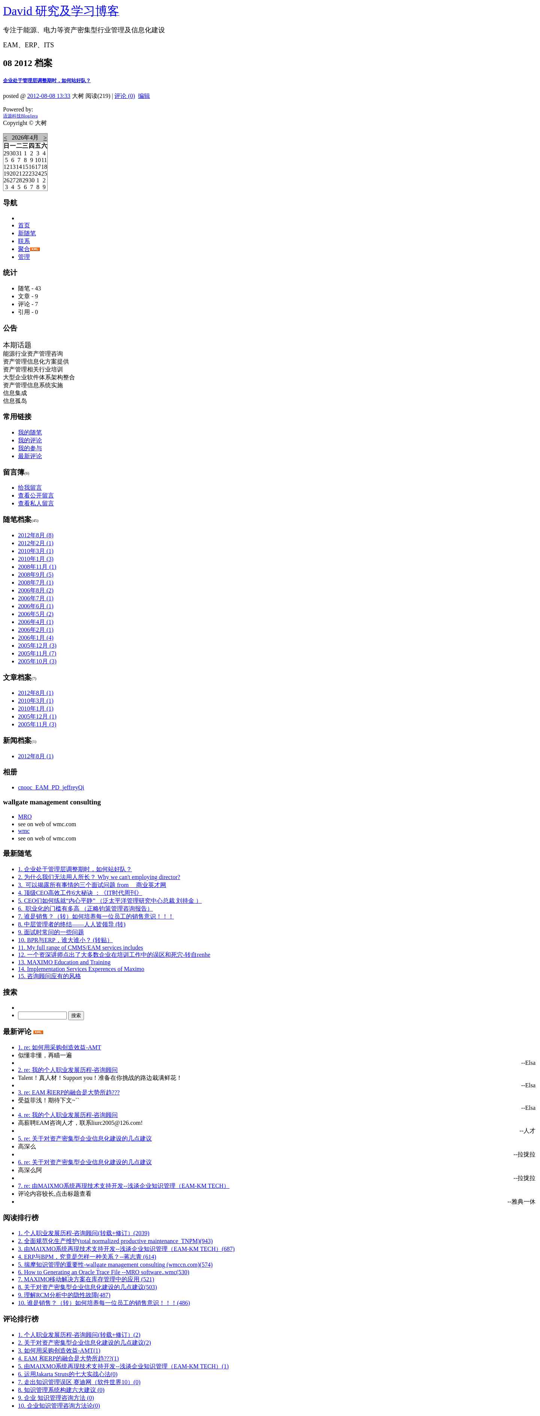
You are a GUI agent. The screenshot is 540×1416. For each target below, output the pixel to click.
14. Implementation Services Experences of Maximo (81, 969)
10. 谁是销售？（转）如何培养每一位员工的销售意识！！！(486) (104, 1303)
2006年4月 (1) (36, 622)
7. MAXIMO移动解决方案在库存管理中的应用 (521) (86, 1279)
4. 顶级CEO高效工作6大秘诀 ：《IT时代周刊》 (80, 893)
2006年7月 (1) (36, 598)
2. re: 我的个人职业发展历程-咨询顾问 (68, 1070)
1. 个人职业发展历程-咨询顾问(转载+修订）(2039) (83, 1233)
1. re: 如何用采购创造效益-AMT (59, 1047)
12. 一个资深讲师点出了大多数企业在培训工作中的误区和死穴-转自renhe (114, 955)
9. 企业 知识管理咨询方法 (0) (56, 1398)
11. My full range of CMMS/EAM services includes (80, 947)
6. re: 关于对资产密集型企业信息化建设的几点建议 (85, 1162)
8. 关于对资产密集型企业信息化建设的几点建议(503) (87, 1287)
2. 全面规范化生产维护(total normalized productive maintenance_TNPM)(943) (115, 1241)
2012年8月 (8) (36, 535)
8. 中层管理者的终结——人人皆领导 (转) (72, 924)
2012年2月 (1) (36, 543)
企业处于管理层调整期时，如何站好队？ (47, 80)
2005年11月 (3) (37, 724)
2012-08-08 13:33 (48, 96)
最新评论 (30, 456)
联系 (24, 241)
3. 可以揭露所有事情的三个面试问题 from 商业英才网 (92, 885)
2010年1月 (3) (36, 559)
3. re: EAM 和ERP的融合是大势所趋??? (69, 1092)
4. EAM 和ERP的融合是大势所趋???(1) (68, 1358)
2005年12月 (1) (37, 716)
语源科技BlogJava (20, 116)
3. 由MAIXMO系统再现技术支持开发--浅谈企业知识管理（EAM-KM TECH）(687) (126, 1249)
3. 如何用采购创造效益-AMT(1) (59, 1350)
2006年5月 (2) (36, 614)
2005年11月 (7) (37, 653)
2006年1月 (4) (36, 637)
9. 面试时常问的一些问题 (51, 932)
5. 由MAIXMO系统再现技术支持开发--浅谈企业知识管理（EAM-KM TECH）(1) (123, 1366)
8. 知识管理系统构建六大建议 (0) (61, 1390)
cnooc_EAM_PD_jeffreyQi (51, 787)
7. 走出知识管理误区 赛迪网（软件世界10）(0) (79, 1382)
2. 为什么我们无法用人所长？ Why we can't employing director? (99, 877)
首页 (24, 225)
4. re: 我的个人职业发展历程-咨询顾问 (68, 1115)
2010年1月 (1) (36, 708)
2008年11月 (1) (37, 567)
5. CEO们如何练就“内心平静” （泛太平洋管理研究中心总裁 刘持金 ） (110, 900)
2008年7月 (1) (36, 582)
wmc (24, 831)
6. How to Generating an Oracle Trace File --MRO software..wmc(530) (103, 1272)
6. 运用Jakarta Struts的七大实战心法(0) (67, 1374)
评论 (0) (124, 96)
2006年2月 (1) (36, 630)
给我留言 (30, 487)
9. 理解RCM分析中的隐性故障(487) (64, 1295)
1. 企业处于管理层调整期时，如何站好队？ (75, 869)
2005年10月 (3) (37, 661)
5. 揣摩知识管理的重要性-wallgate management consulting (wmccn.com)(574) (115, 1264)
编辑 (144, 96)
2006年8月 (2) (36, 590)
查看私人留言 (36, 503)
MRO (25, 816)
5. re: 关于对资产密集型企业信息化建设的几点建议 (85, 1138)
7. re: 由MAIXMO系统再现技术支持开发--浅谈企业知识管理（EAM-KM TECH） (124, 1186)
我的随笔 (30, 432)
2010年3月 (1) (36, 551)
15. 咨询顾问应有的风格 (49, 976)
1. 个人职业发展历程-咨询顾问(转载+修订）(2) (79, 1335)
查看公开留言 (36, 495)
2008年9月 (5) (36, 574)
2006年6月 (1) (36, 606)
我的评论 (30, 440)
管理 (24, 257)
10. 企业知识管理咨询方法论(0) (59, 1405)
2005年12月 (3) (37, 645)
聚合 (24, 249)
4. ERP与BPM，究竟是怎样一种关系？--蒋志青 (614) (87, 1257)
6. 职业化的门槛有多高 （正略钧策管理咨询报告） (85, 908)
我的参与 (30, 448)
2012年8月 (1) (36, 693)
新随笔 (27, 233)
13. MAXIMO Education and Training (64, 962)
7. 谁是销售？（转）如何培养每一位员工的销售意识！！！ (96, 916)
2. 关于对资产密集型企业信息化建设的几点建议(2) (84, 1342)
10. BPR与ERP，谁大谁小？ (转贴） (65, 940)
